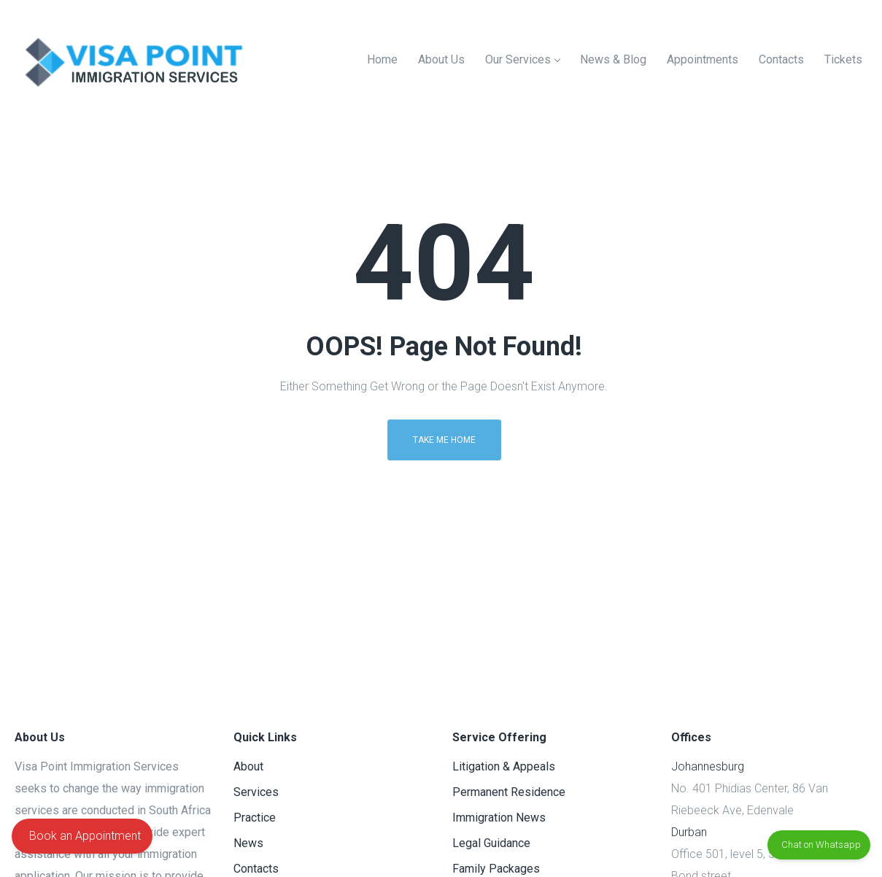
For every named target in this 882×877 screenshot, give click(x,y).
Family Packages (496, 869)
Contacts (256, 869)
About (248, 766)
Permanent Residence (508, 792)
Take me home (444, 440)
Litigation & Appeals (503, 766)
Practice (254, 817)
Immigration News (499, 817)
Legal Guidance (491, 843)
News (248, 843)
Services (256, 792)
